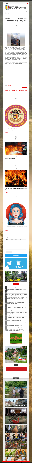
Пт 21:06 (6, 298)
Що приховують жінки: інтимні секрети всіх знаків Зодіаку (16, 227)
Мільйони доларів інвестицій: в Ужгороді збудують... (15, 414)
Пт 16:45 (6, 320)
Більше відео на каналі (17, 368)
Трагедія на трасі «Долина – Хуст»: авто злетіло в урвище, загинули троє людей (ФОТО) (15, 317)
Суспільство (7, 394)
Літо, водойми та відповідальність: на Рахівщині (11, 395)
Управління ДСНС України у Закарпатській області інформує (15, 129)
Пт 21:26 (6, 295)
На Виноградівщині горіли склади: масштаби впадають (13, 157)
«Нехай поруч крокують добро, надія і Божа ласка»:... (16, 455)
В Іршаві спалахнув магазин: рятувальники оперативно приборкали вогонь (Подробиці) (15, 287)
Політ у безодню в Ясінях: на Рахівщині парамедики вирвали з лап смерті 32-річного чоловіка (17, 315)
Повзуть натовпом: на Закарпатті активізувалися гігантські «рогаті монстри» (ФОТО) (17, 313)
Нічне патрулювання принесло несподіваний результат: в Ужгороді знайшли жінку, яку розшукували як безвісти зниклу (17, 327)
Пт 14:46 (6, 330)
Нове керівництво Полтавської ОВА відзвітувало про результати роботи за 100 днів (16, 290)
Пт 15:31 (6, 325)
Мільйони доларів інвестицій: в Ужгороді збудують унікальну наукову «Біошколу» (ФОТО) (16, 300)
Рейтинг (25, 18)
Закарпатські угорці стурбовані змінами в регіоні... (15, 447)
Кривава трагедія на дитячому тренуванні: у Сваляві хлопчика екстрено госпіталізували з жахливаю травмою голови (16, 310)
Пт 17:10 (6, 317)
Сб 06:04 (6, 292)
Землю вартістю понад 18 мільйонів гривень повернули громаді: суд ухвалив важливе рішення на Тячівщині (16, 322)
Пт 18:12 (6, 313)
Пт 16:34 (6, 322)
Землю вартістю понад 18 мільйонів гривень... (14, 422)
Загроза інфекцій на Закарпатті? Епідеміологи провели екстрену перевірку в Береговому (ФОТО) (16, 308)
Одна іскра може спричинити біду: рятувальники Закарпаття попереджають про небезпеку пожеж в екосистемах (16, 325)
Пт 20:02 (6, 303)
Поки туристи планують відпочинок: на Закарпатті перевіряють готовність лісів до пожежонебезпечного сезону (16, 320)
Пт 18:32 (6, 310)
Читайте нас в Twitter (16, 255)
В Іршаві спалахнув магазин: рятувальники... (14, 431)
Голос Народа (7, 403)
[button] (6, 239)
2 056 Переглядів (20, 18)
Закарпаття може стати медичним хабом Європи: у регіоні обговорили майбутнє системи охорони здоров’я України (15, 330)
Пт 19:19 (6, 305)
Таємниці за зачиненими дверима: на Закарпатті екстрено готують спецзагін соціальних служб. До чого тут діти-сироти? (17, 298)
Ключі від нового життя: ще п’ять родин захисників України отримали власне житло (15, 12)
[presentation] (6, 239)
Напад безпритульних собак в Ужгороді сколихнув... (15, 405)
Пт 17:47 (6, 315)
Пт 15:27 (6, 327)
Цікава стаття (24, 87)
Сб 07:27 (6, 287)
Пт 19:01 (6, 308)
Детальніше (6, 132)
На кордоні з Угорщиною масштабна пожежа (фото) (16, 189)
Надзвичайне (10, 85)
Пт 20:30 (6, 300)
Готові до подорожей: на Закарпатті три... (13, 439)
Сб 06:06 (6, 290)
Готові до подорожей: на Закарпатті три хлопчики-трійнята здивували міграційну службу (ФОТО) (15, 303)
